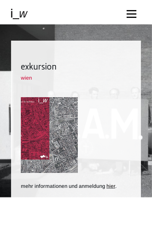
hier (110, 186)
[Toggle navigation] (133, 12)
